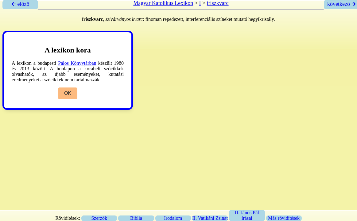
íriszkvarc (218, 3)
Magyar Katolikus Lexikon (163, 3)
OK (67, 93)
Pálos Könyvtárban (77, 63)
